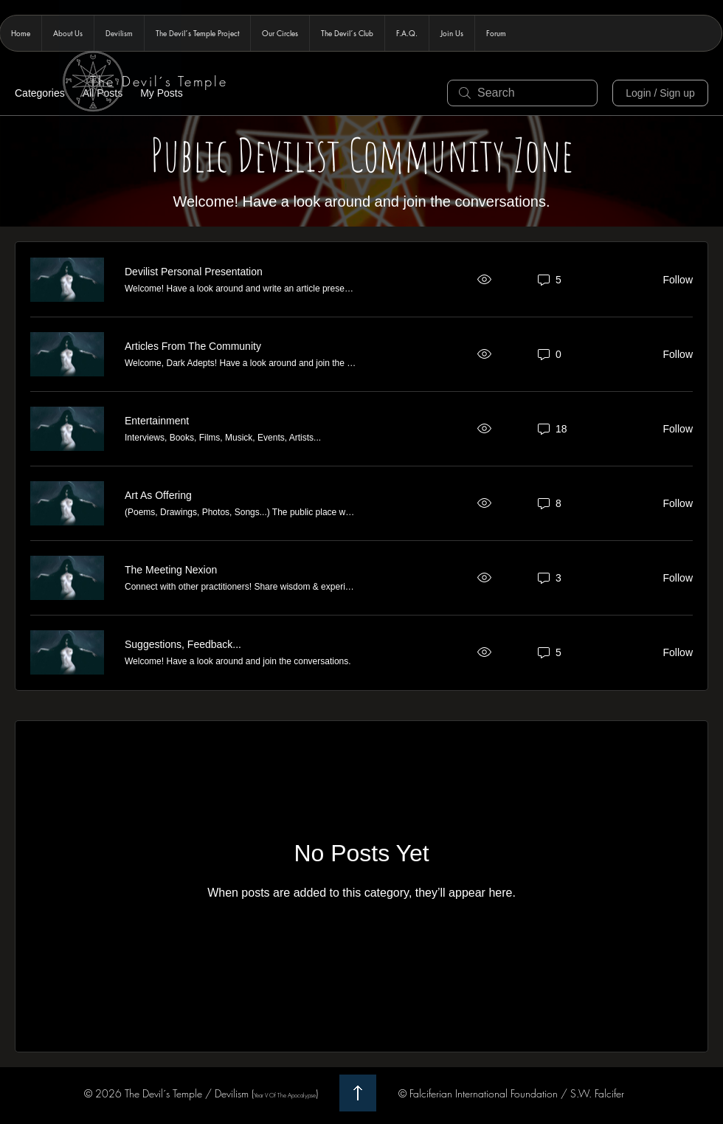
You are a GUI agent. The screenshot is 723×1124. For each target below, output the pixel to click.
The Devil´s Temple (159, 81)
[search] (522, 93)
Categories (40, 93)
